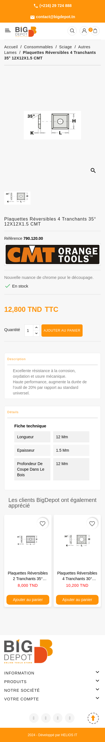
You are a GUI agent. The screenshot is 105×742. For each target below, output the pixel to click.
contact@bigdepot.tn (52, 17)
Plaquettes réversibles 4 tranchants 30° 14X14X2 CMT (77, 579)
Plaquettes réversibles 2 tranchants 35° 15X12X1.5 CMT (28, 579)
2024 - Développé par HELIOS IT (52, 735)
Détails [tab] (13, 412)
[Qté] (28, 330)
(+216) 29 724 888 (52, 5)
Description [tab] (16, 359)
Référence (13, 238)
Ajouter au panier (62, 330)
